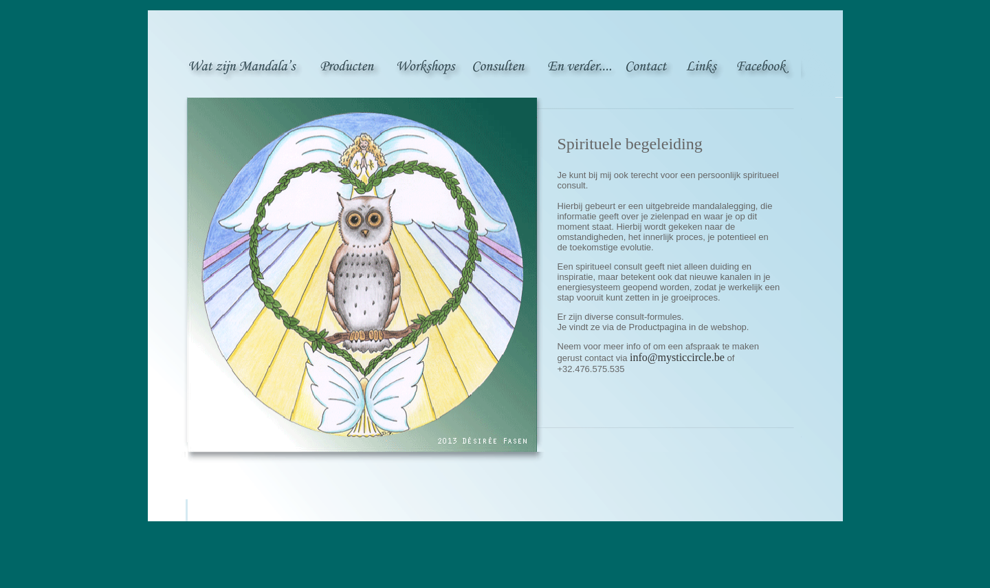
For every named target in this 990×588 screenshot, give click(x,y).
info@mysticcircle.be (677, 357)
